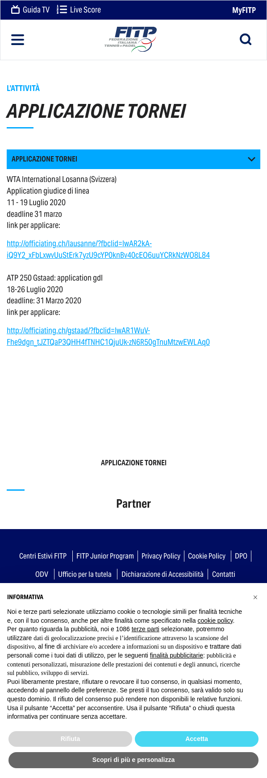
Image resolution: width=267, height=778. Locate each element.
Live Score (79, 10)
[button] (133, 159)
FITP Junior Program (105, 556)
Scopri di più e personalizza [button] (133, 759)
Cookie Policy (206, 556)
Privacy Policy (161, 556)
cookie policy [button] (215, 620)
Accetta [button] (196, 738)
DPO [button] (241, 556)
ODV (41, 574)
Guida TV (30, 10)
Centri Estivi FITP (43, 556)
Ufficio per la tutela (85, 574)
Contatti (223, 574)
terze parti (145, 629)
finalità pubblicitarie (176, 655)
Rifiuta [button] (70, 738)
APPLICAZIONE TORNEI (134, 463)
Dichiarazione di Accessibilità (162, 574)
